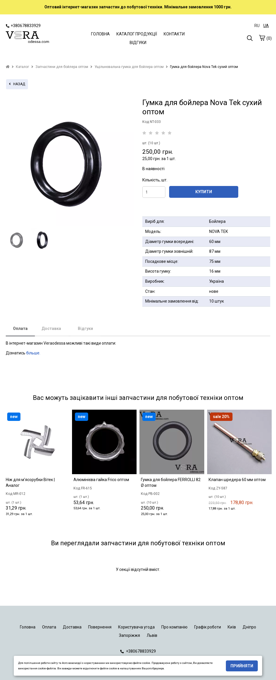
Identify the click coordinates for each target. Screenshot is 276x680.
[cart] (262, 38)
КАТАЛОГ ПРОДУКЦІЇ (136, 34)
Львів (152, 635)
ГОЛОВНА (100, 34)
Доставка (51, 328)
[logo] (27, 37)
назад (17, 84)
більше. (33, 353)
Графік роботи (207, 627)
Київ (232, 627)
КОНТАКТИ (174, 34)
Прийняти (241, 666)
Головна (27, 627)
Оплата (20, 328)
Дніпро (249, 627)
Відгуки (85, 328)
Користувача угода (136, 627)
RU (257, 25)
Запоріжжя (129, 635)
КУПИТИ (203, 191)
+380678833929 (23, 25)
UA (266, 25)
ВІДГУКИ (138, 42)
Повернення (99, 627)
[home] (8, 67)
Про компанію (174, 627)
